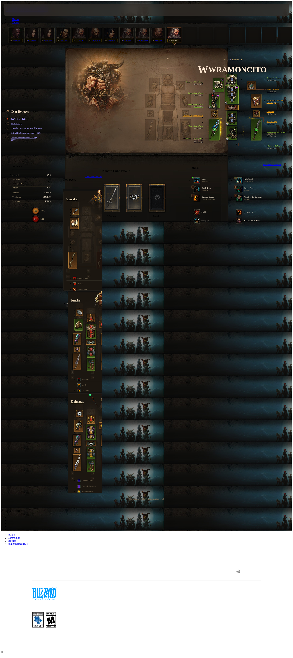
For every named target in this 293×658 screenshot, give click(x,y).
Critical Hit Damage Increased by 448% (25, 128)
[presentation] (16, 10)
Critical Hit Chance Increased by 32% (24, 133)
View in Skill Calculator (272, 165)
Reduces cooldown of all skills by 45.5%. (22, 139)
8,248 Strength (17, 118)
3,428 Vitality (15, 123)
